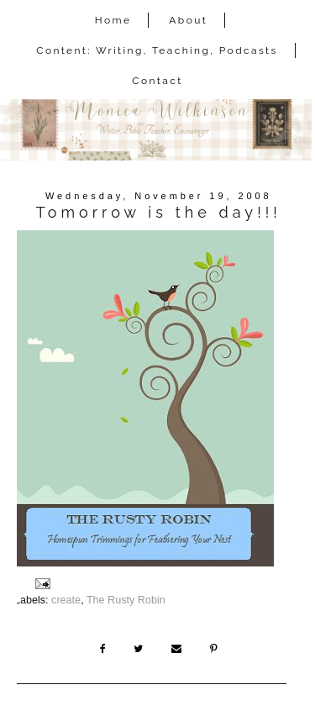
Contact (157, 81)
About (188, 20)
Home (113, 20)
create (66, 600)
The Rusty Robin (126, 600)
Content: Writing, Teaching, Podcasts (157, 50)
